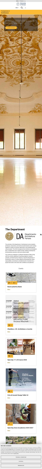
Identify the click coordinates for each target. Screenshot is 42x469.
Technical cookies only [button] (21, 457)
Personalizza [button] (21, 465)
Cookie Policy (16, 453)
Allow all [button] (21, 461)
